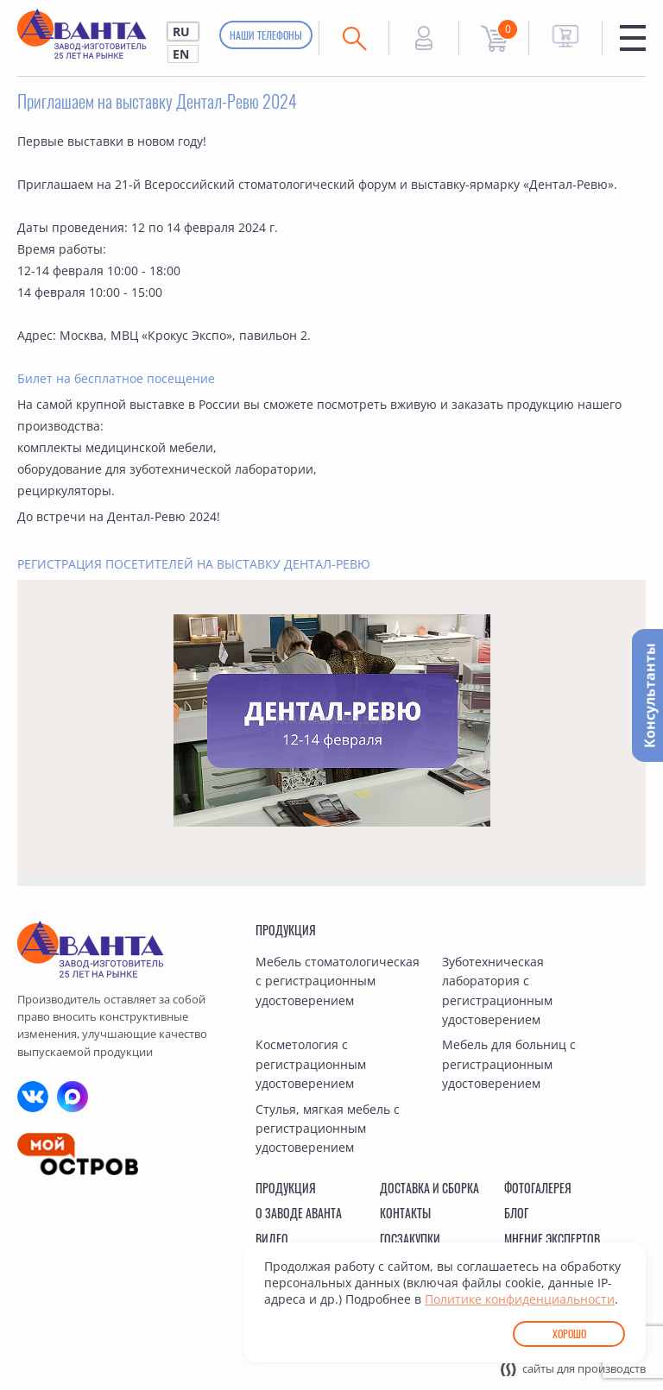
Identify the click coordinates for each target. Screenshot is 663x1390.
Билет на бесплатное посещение (116, 378)
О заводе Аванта (299, 1213)
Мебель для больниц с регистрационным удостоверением (509, 1063)
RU (181, 31)
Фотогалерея (537, 1188)
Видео (272, 1239)
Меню (633, 38)
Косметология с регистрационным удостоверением (311, 1063)
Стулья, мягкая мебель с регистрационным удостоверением (328, 1128)
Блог (516, 1213)
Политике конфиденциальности (520, 1299)
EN (181, 54)
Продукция (286, 930)
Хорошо (569, 1333)
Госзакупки (410, 1239)
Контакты (405, 1213)
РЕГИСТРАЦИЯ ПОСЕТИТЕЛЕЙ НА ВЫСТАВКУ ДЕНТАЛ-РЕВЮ (193, 564)
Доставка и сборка (429, 1188)
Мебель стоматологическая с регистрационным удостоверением (338, 981)
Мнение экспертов (552, 1239)
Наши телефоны (266, 35)
